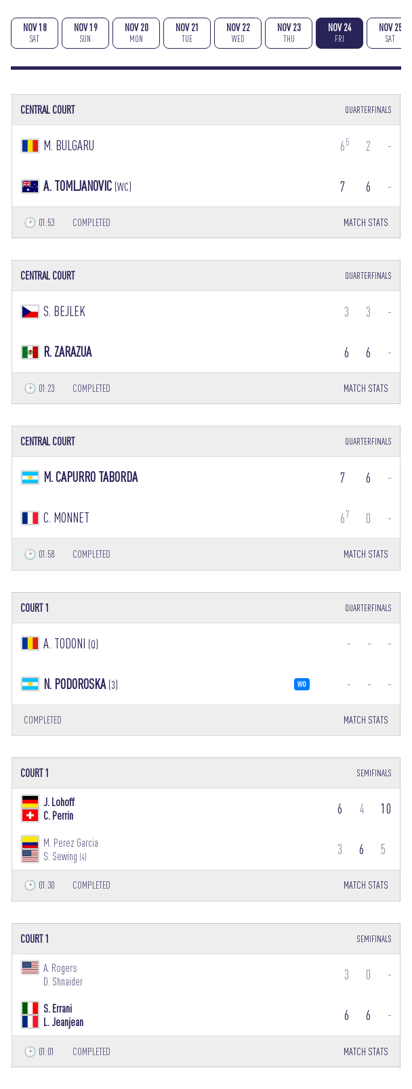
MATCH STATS (366, 222)
